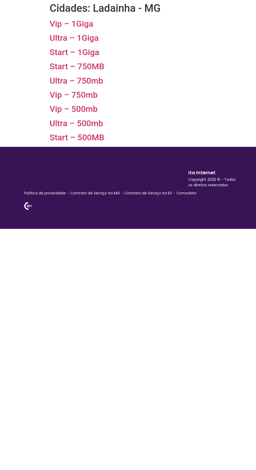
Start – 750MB (77, 66)
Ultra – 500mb (76, 123)
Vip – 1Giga (71, 24)
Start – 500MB (77, 137)
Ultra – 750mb (76, 81)
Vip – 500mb (74, 109)
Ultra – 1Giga (74, 38)
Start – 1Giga (74, 52)
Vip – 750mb (74, 95)
